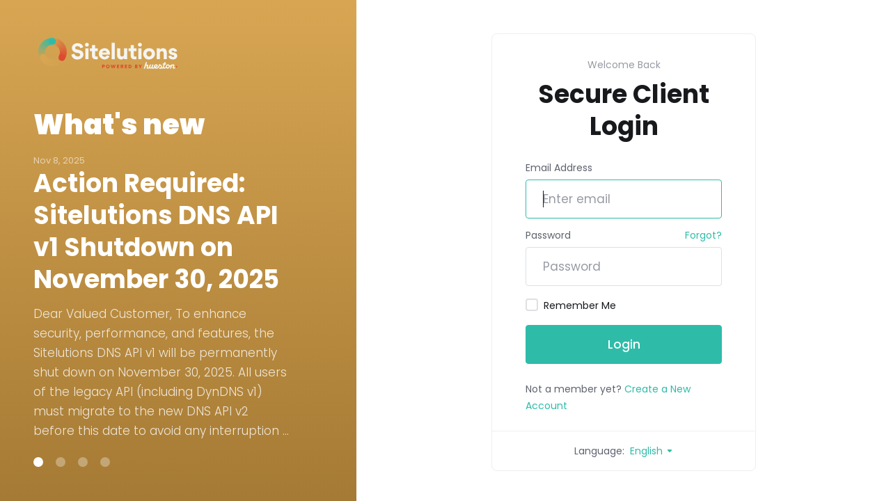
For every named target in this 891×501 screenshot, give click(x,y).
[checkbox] (532, 305)
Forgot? (703, 235)
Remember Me (571, 305)
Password (548, 235)
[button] (38, 462)
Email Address (559, 168)
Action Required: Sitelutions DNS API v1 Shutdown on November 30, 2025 (156, 232)
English (652, 451)
